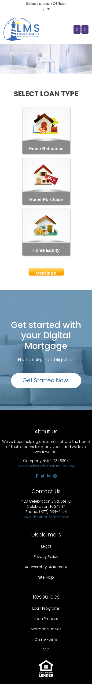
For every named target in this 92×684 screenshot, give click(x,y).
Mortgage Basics (46, 629)
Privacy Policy (46, 556)
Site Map (46, 577)
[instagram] (55, 476)
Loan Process (46, 618)
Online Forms (46, 639)
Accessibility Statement (46, 567)
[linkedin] (49, 476)
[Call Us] (77, 29)
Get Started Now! (46, 380)
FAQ (46, 649)
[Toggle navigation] (84, 29)
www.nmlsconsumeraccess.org (46, 466)
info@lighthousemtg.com (46, 517)
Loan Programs (46, 608)
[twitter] (42, 476)
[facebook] (37, 476)
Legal (46, 546)
